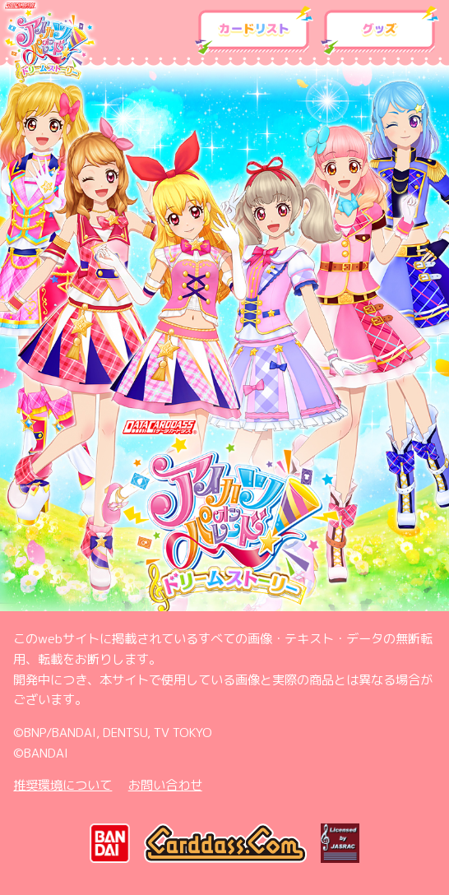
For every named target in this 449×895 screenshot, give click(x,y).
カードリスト (254, 31)
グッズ (380, 31)
